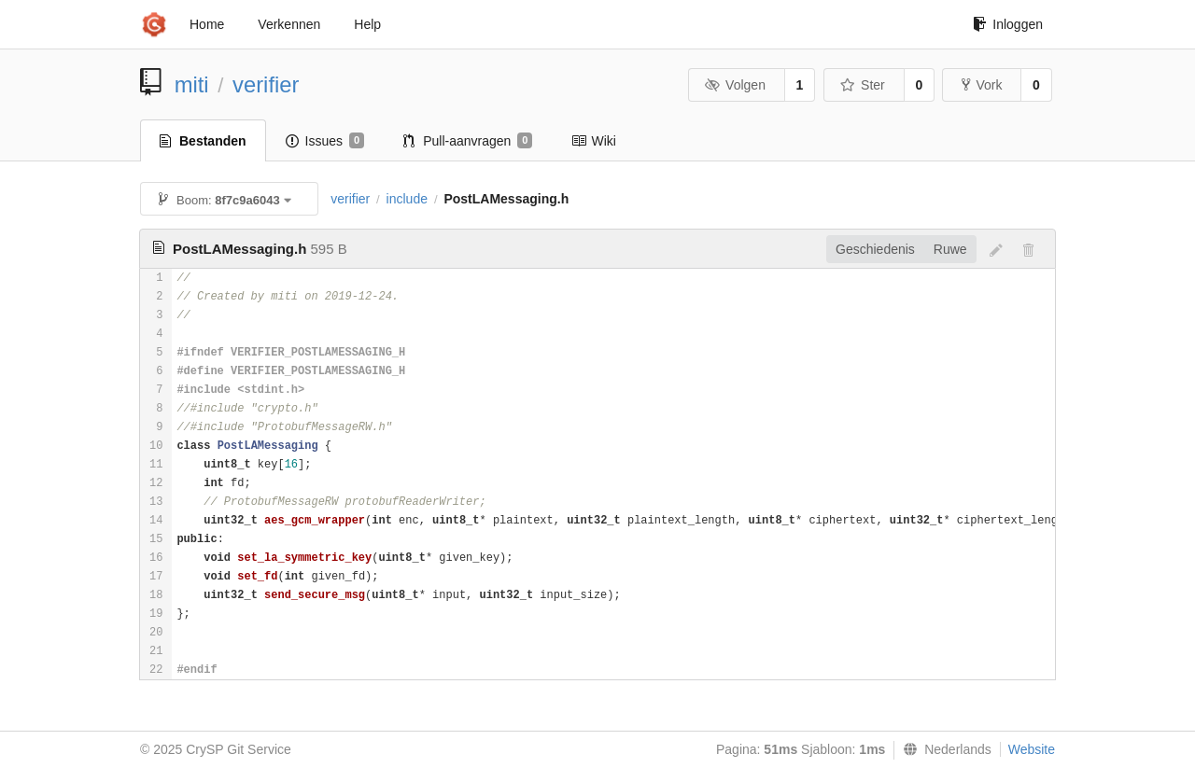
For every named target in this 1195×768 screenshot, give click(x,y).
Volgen (735, 84)
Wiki (593, 140)
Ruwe (950, 249)
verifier (265, 84)
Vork (982, 84)
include (407, 198)
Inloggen (1008, 24)
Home (207, 24)
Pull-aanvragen (467, 141)
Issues (325, 141)
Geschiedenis (875, 249)
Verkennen (289, 24)
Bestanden (203, 140)
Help (367, 24)
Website (1031, 749)
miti (192, 84)
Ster (862, 84)
